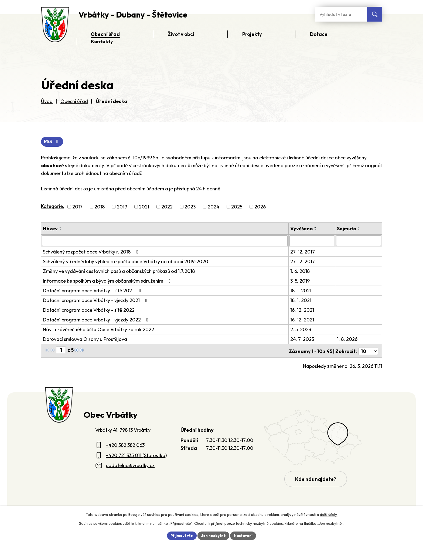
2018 (99, 207)
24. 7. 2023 (303, 339)
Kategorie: (52, 206)
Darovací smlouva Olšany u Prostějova (85, 339)
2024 (213, 207)
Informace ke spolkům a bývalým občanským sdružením (108, 281)
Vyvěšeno (302, 229)
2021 (144, 207)
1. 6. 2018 (300, 271)
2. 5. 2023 (301, 329)
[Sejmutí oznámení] (358, 241)
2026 (260, 207)
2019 (122, 207)
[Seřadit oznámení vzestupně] (61, 228)
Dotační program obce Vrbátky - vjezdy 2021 (96, 300)
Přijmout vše (180, 535)
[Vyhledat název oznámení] (165, 241)
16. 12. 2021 (303, 310)
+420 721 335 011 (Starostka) (136, 454)
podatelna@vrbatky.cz (130, 464)
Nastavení (244, 535)
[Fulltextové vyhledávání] (341, 14)
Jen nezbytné (213, 535)
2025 (236, 207)
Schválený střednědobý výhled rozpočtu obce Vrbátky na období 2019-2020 (130, 261)
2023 (190, 207)
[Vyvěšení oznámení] (312, 241)
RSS (52, 142)
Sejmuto (346, 229)
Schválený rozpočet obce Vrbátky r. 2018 (91, 252)
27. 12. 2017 (303, 252)
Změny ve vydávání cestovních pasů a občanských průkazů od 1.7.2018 (123, 271)
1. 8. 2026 (347, 339)
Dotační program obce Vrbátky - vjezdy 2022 (97, 320)
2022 (167, 207)
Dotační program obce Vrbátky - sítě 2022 (89, 310)
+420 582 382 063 (125, 444)
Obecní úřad (74, 101)
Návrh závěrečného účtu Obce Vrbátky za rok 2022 (103, 329)
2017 (77, 207)
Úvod (47, 101)
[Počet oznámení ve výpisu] (368, 350)
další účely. (328, 514)
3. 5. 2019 (300, 281)
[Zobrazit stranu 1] (61, 350)
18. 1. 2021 (301, 290)
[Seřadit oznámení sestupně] (61, 230)
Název (50, 229)
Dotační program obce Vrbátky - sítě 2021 (93, 290)
